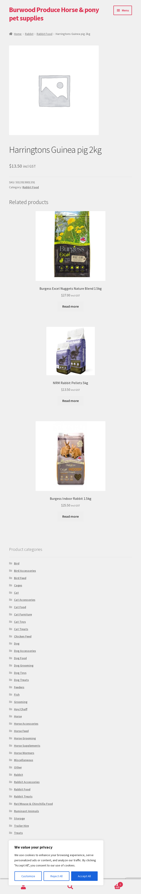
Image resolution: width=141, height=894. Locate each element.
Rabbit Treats (23, 796)
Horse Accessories (26, 724)
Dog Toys (20, 673)
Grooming (20, 702)
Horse (18, 716)
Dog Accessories (25, 651)
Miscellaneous (23, 760)
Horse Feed (21, 731)
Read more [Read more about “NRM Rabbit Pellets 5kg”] (70, 401)
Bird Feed (20, 578)
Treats (18, 833)
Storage (19, 818)
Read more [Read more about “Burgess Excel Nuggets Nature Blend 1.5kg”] (70, 306)
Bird (16, 563)
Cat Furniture (23, 614)
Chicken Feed (22, 636)
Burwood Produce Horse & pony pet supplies (54, 13)
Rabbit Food (44, 34)
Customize (28, 876)
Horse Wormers (24, 753)
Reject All (56, 876)
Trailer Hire (21, 826)
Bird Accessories (25, 571)
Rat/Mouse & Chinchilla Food (33, 804)
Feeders (19, 687)
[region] (56, 862)
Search (70, 886)
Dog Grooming (23, 665)
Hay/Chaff (20, 709)
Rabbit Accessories (27, 782)
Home (18, 34)
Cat (16, 593)
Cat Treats (21, 629)
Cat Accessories (24, 600)
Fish (17, 694)
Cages (18, 585)
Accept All (84, 876)
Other (18, 767)
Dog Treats (21, 680)
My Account (23, 886)
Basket (108, 883)
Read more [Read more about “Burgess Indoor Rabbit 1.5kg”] (70, 516)
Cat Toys (20, 622)
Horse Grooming (25, 738)
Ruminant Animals (26, 811)
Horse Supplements (27, 746)
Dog (16, 643)
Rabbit (29, 34)
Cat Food (20, 607)
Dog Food (20, 658)
